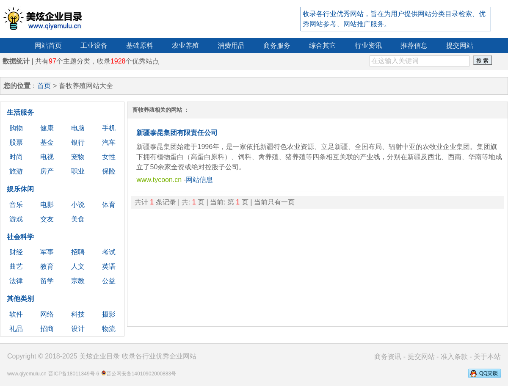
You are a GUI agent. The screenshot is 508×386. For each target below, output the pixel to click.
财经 (16, 252)
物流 (109, 328)
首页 (44, 85)
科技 (78, 314)
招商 (47, 328)
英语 (109, 266)
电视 (47, 156)
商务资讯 (387, 356)
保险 (109, 171)
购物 (16, 128)
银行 (78, 142)
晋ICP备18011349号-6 (73, 374)
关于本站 (487, 356)
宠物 (78, 156)
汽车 (109, 142)
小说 (78, 204)
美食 (78, 219)
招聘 (78, 252)
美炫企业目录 (99, 356)
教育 (47, 266)
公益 (109, 280)
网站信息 (199, 179)
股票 (16, 142)
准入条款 (454, 356)
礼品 (16, 328)
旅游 (16, 171)
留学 (47, 280)
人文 (78, 266)
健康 (47, 128)
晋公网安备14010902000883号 (141, 374)
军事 (47, 252)
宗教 (78, 280)
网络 (47, 314)
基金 (47, 142)
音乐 (16, 204)
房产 (47, 171)
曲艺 (16, 266)
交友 (47, 219)
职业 (78, 171)
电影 (47, 204)
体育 (109, 204)
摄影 (109, 314)
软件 (16, 314)
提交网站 (421, 356)
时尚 (16, 156)
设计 (78, 328)
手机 (109, 128)
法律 (16, 280)
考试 (109, 252)
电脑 (78, 128)
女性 (109, 156)
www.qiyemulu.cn (27, 374)
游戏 (16, 219)
